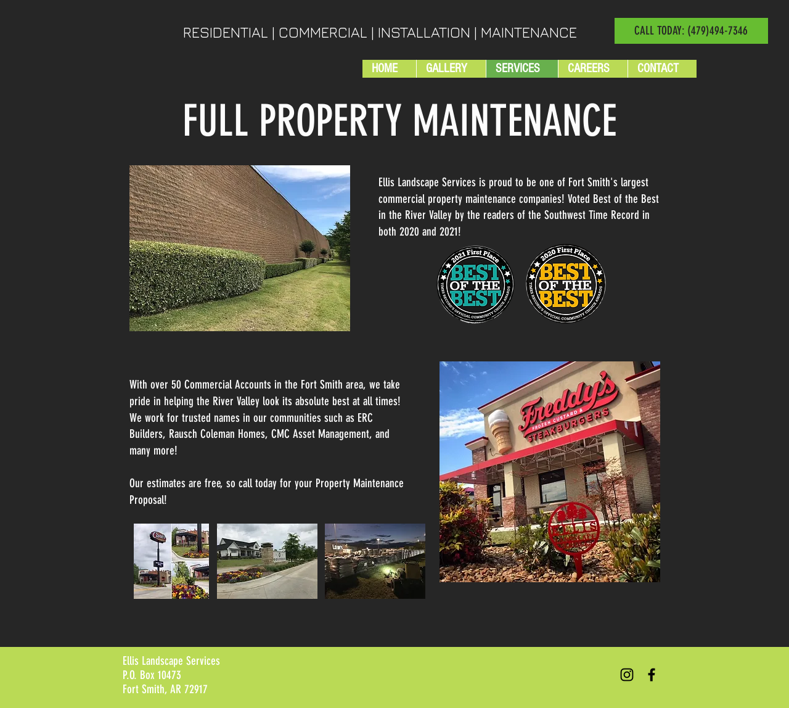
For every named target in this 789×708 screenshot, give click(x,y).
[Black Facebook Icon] (651, 674)
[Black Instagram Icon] (627, 674)
